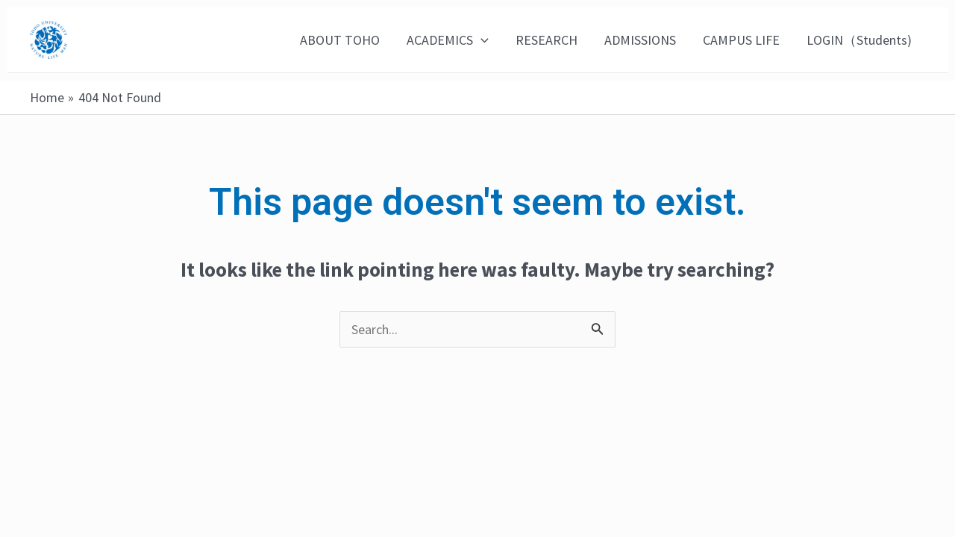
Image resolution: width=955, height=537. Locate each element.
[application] (481, 40)
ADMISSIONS (640, 39)
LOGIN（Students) (859, 39)
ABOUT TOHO (340, 39)
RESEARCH (546, 39)
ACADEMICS (448, 40)
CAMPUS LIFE (741, 39)
